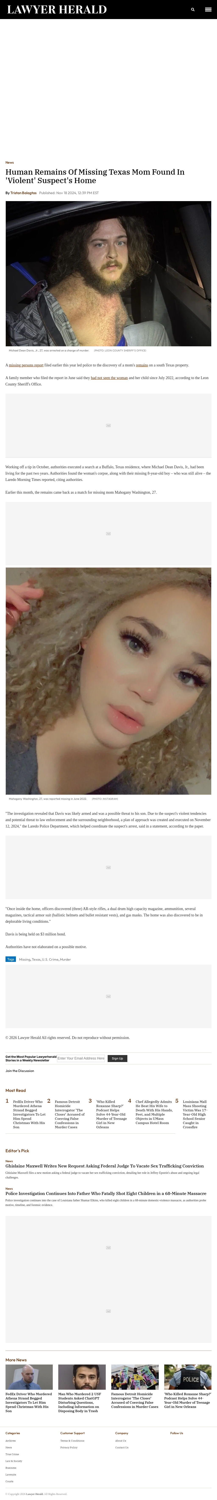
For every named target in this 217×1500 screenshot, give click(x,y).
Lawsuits (11, 1474)
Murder (65, 959)
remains (142, 365)
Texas (36, 959)
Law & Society (14, 1461)
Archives (11, 1440)
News (10, 162)
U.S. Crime (50, 959)
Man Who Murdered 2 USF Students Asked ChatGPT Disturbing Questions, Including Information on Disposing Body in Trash (79, 1402)
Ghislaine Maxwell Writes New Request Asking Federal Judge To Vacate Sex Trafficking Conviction (105, 1166)
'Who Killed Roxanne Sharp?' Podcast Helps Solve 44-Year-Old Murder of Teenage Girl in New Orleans (111, 1114)
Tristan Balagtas (23, 193)
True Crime (12, 1454)
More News (16, 1359)
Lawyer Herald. (35, 1494)
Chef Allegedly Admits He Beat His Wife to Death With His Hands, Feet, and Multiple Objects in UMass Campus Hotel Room (154, 1112)
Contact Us (121, 1447)
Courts (9, 1481)
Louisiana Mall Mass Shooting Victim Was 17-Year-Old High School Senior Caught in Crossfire (195, 1114)
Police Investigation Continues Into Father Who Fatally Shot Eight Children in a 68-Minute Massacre (106, 1193)
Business (11, 1467)
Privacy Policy (68, 1447)
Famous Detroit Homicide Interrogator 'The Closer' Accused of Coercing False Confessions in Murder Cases (70, 1114)
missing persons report (26, 365)
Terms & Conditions (72, 1440)
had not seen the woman (109, 378)
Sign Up (117, 1058)
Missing (24, 959)
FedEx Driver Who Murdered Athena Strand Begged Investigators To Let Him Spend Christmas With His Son (29, 1114)
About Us (120, 1440)
